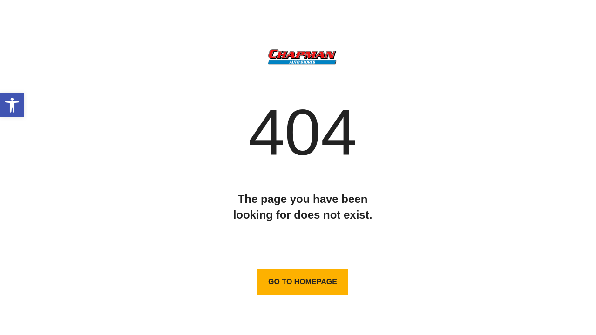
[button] (12, 105)
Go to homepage (302, 282)
